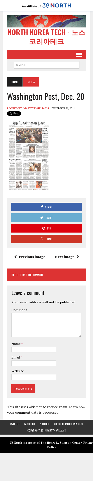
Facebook (29, 424)
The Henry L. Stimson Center (61, 443)
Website (17, 370)
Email (16, 357)
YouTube (44, 424)
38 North (16, 443)
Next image (67, 256)
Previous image (29, 256)
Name (16, 343)
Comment (19, 309)
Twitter (14, 424)
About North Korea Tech (69, 424)
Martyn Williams (36, 108)
